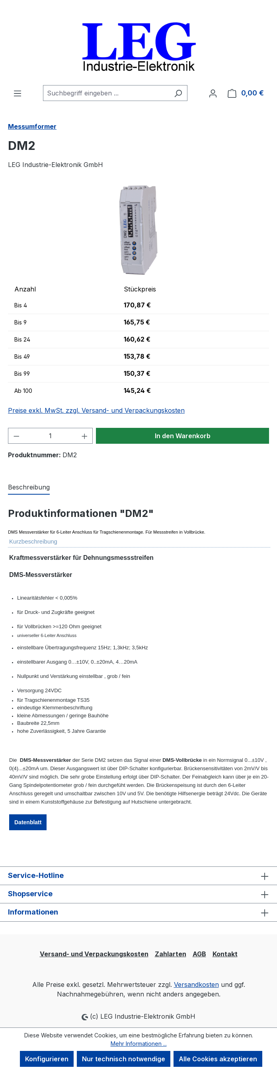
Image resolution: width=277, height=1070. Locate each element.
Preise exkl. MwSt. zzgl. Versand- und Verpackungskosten (96, 410)
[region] (138, 230)
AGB (199, 954)
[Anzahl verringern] (16, 436)
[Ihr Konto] (212, 93)
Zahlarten (170, 954)
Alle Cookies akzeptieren (218, 1059)
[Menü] (17, 93)
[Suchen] (178, 93)
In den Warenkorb (183, 436)
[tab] (29, 487)
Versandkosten (196, 984)
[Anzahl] (50, 436)
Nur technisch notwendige (123, 1059)
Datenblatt (27, 822)
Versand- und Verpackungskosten (94, 954)
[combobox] (106, 93)
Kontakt (225, 954)
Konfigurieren (46, 1059)
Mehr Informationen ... (139, 1043)
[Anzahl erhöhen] (84, 436)
